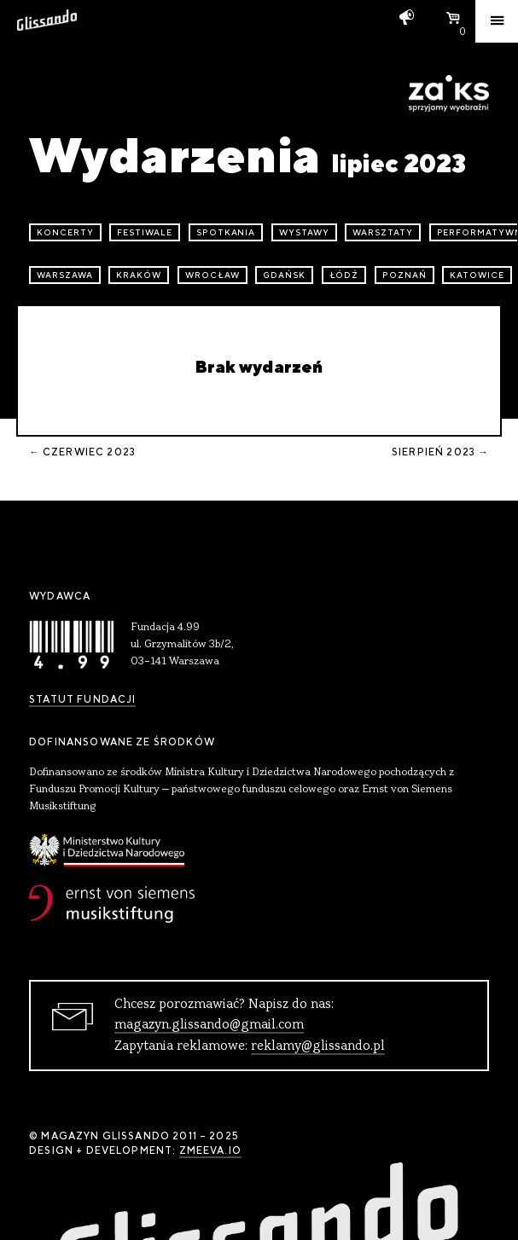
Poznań (404, 275)
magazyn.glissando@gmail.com (209, 1025)
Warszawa (65, 275)
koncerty (65, 232)
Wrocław (212, 275)
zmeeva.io (210, 1150)
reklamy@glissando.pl (318, 1046)
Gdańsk (284, 275)
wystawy (304, 232)
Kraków (138, 275)
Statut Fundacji (82, 699)
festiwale (144, 232)
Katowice (477, 275)
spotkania (226, 232)
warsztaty (382, 232)
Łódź (344, 275)
